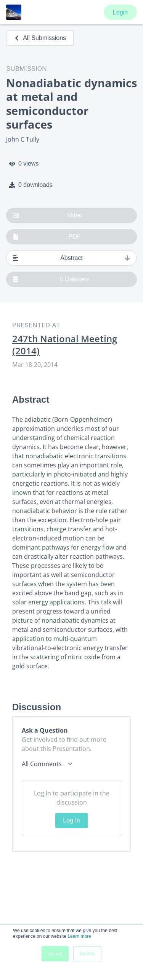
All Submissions (40, 38)
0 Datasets (51, 279)
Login (120, 12)
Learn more (79, 936)
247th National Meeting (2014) (64, 345)
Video (47, 215)
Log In (71, 820)
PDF (47, 237)
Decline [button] (87, 953)
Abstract (71, 258)
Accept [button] (55, 953)
